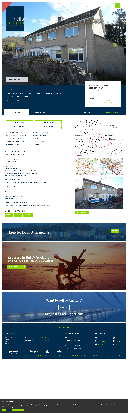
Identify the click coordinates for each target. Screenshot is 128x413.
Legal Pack (19, 122)
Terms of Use (21, 355)
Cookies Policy (29, 355)
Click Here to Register (16, 267)
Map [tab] (62, 112)
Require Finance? (48, 127)
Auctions (99, 344)
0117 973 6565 (95, 88)
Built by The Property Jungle (115, 355)
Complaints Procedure (65, 355)
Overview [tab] (16, 112)
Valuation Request (64, 327)
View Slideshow (16, 79)
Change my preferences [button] (18, 410)
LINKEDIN (117, 338)
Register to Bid (48, 122)
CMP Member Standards (100, 355)
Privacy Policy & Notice (52, 355)
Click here (64, 307)
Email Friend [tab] (40, 112)
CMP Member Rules (87, 355)
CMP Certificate (76, 355)
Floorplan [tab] (86, 112)
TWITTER (116, 344)
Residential (102, 338)
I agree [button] (4, 410)
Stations (18, 215)
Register (115, 231)
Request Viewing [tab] (112, 112)
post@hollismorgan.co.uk (48, 343)
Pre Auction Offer (19, 127)
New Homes (100, 341)
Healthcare (27, 215)
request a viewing (96, 91)
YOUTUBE (117, 341)
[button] (11, 43)
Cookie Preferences (39, 355)
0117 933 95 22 (45, 340)
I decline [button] (9, 410)
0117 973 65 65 (45, 338)
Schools (9, 215)
